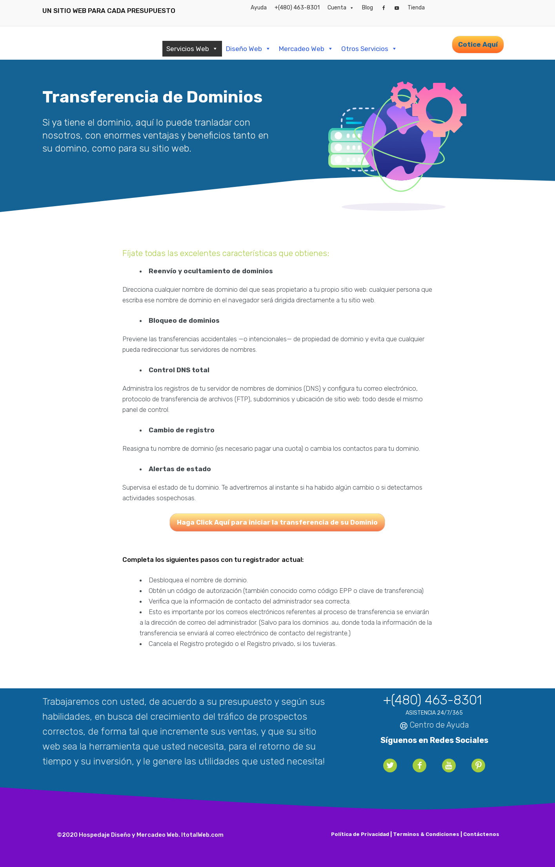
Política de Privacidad (360, 834)
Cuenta (341, 8)
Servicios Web (192, 49)
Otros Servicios (369, 49)
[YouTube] (397, 8)
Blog (367, 7)
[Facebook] (383, 8)
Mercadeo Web (306, 49)
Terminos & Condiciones (426, 834)
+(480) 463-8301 (297, 7)
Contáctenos (481, 834)
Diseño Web (248, 49)
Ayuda (259, 7)
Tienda (416, 7)
